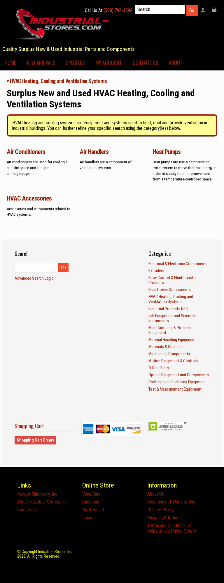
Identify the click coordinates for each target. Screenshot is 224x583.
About (176, 62)
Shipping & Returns (164, 517)
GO (63, 267)
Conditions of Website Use (171, 502)
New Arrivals (41, 62)
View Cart (91, 494)
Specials (75, 62)
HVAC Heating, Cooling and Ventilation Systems (58, 81)
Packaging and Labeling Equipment (177, 382)
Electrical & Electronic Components (178, 263)
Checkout (90, 502)
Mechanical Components (169, 354)
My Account (108, 62)
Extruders (156, 270)
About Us (155, 494)
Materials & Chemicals (167, 346)
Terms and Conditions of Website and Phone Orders (171, 528)
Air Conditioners (26, 151)
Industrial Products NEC (168, 308)
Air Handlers (94, 151)
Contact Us (145, 62)
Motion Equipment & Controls (173, 361)
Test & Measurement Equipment (175, 389)
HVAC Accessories (29, 198)
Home (10, 62)
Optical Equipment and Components (178, 375)
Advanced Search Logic (34, 278)
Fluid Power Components (169, 289)
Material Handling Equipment (172, 339)
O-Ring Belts (158, 368)
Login (87, 517)
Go (191, 10)
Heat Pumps (167, 151)
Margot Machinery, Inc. (37, 494)
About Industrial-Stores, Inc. (42, 502)
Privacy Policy (160, 510)
